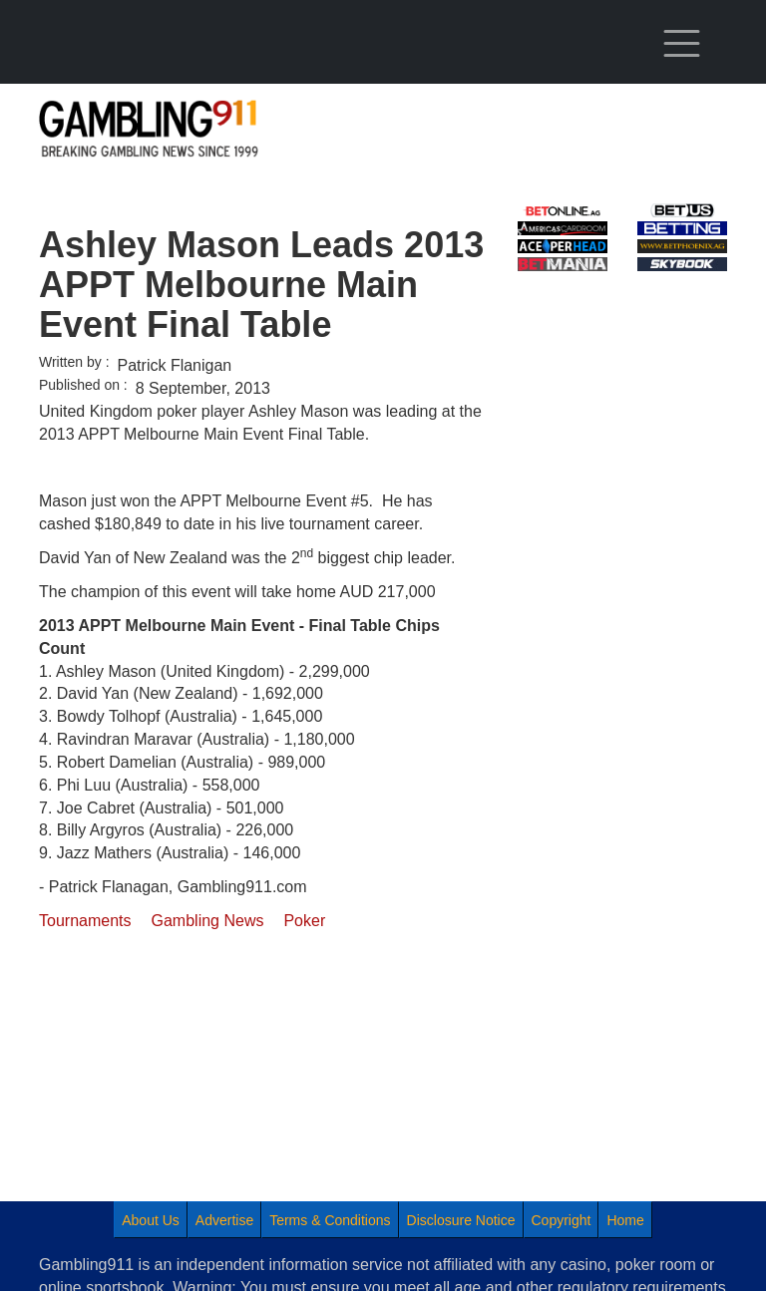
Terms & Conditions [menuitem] (329, 1220)
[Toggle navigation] (682, 44)
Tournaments (85, 920)
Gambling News (208, 920)
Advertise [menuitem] (224, 1220)
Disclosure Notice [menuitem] (461, 1220)
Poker (304, 920)
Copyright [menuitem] (561, 1220)
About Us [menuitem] (151, 1220)
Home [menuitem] (624, 1220)
